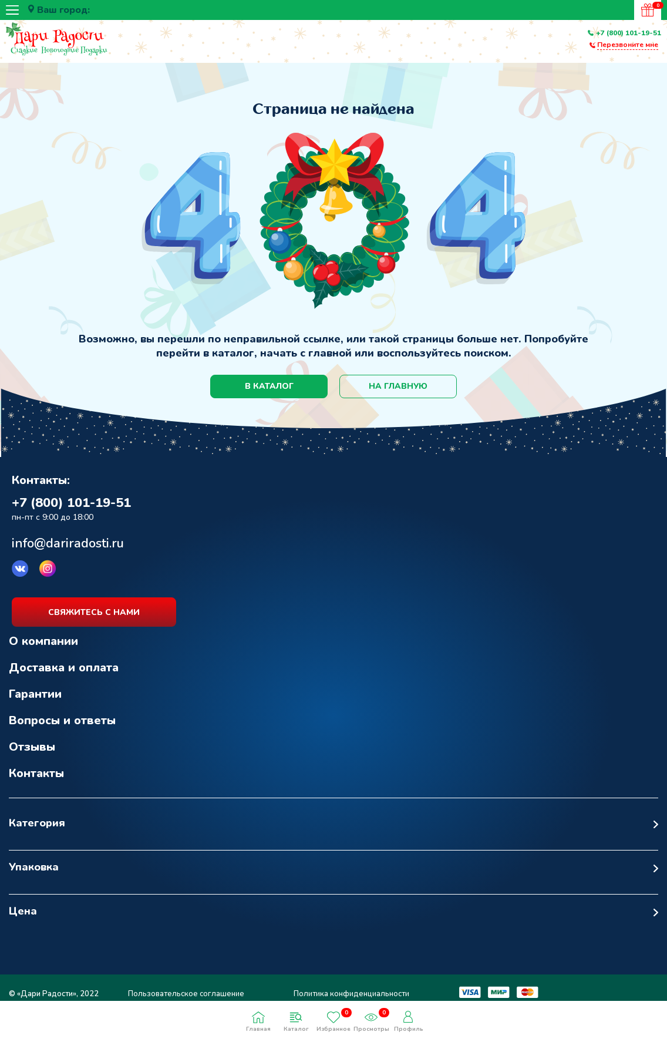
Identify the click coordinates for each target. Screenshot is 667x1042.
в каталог (269, 386)
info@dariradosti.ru (68, 543)
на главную (398, 386)
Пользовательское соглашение (186, 994)
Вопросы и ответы (62, 720)
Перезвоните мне (627, 44)
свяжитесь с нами (94, 612)
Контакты (36, 773)
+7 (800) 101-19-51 (628, 33)
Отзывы (32, 747)
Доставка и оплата (64, 667)
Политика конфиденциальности (351, 994)
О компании (43, 641)
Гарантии (35, 694)
